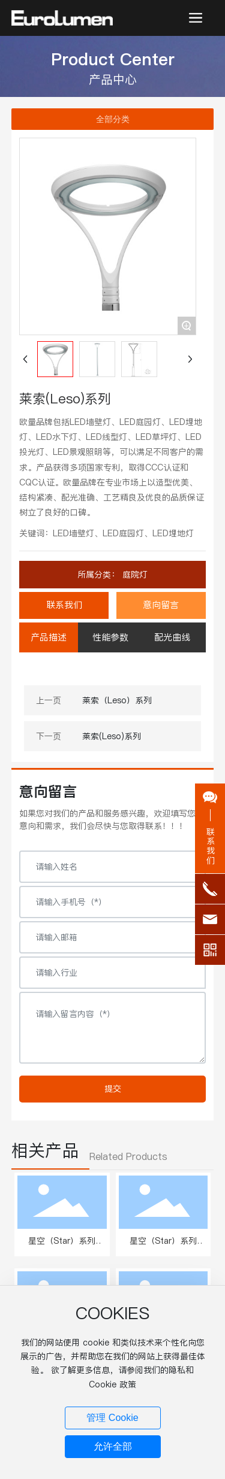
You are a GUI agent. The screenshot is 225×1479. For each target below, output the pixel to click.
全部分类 (113, 119)
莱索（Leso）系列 (117, 700)
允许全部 (113, 1446)
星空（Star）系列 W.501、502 (61, 1247)
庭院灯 (133, 575)
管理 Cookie (112, 1418)
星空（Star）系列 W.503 (163, 1247)
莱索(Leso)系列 (111, 736)
